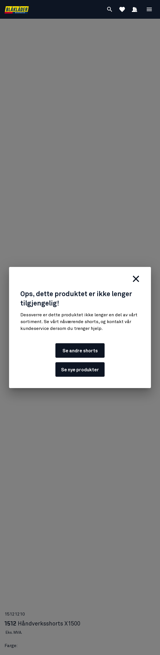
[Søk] (109, 9)
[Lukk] (136, 279)
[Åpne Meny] (149, 9)
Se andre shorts (80, 351)
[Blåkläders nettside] (17, 9)
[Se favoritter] (122, 9)
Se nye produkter (80, 370)
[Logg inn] (134, 9)
